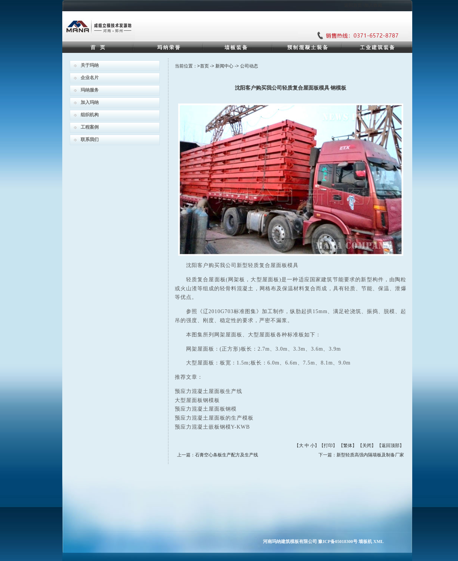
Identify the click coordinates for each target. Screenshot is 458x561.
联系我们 (90, 139)
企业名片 (90, 77)
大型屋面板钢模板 (197, 400)
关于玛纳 (90, 65)
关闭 (366, 445)
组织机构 (90, 114)
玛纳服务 (90, 90)
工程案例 (90, 127)
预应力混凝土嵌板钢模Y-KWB (212, 427)
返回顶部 (390, 445)
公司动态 (249, 66)
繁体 (347, 445)
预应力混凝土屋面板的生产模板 (214, 418)
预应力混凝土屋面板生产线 (208, 391)
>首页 (203, 66)
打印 (328, 445)
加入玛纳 (90, 102)
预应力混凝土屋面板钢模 (206, 409)
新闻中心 (224, 66)
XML (378, 541)
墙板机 (365, 541)
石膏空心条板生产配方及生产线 (226, 455)
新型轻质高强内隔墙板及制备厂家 (370, 455)
